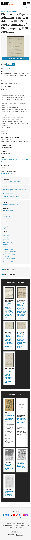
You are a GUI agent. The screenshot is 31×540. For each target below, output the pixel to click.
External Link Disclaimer (7, 525)
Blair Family (6, 235)
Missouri (5, 248)
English (5, 228)
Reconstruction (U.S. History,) (11, 255)
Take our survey (15, 518)
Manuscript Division (11, 196)
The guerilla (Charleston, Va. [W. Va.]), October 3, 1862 (21, 466)
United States (6, 222)
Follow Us (15, 512)
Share (28, 8)
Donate (16, 527)
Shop (20, 527)
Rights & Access (10, 269)
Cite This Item (9, 275)
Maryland (5, 246)
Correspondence (7, 239)
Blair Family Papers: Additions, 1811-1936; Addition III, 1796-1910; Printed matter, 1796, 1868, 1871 (9, 377)
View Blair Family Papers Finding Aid (13, 181)
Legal (14, 523)
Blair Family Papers (9, 194)
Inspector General (21, 523)
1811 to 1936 (6, 216)
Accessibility (8, 523)
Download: (3, 64)
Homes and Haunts (8, 242)
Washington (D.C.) (8, 262)
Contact (27, 525)
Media (11, 527)
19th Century (6, 234)
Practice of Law (7, 253)
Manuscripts (6, 244)
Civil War (5, 237)
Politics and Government (9, 251)
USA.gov (17, 525)
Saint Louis (6, 256)
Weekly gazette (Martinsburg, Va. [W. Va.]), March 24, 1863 (9, 493)
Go (13, 64)
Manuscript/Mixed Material (9, 11)
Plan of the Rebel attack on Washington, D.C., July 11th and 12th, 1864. (9, 416)
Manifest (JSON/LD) (6, 173)
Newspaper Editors (8, 249)
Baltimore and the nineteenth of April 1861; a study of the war (21, 421)
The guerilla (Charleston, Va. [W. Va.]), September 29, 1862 (9, 467)
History (5, 241)
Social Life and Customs (9, 258)
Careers (22, 525)
